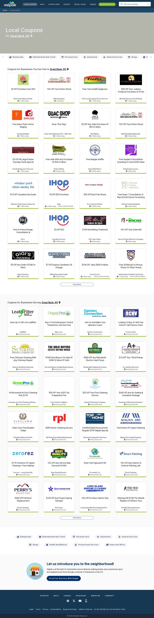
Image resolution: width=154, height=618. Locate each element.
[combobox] (135, 4)
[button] (80, 4)
